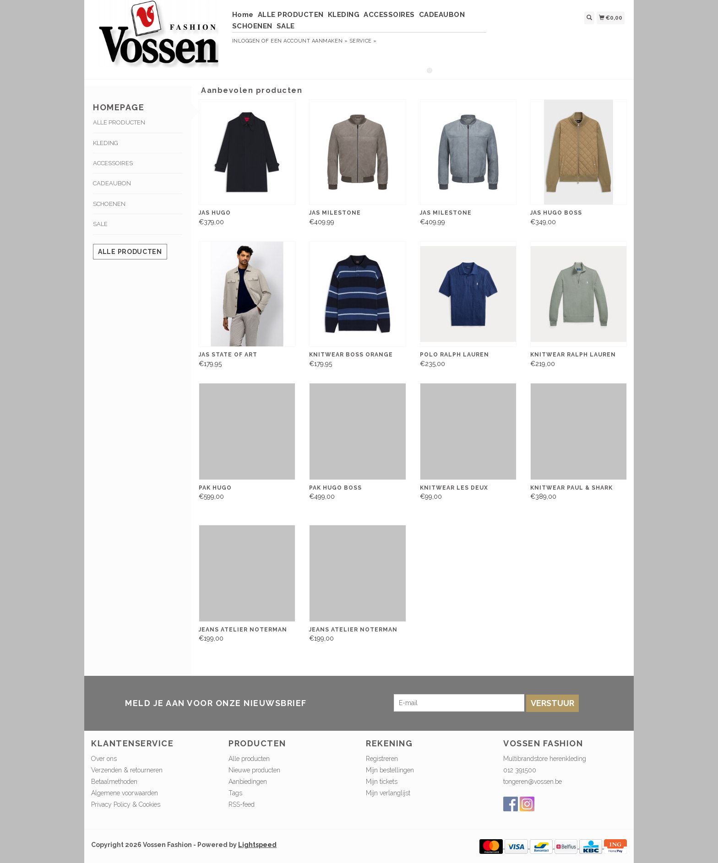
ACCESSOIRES (389, 15)
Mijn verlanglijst (388, 793)
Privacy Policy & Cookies (125, 804)
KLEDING (344, 15)
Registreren (382, 758)
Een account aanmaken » (309, 41)
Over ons (104, 758)
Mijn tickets (381, 781)
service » (363, 41)
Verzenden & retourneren (127, 770)
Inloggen (246, 41)
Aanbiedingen (247, 781)
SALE (286, 26)
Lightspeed (257, 844)
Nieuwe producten (254, 770)
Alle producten (130, 251)
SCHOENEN (252, 26)
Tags (235, 793)
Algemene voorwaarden (124, 793)
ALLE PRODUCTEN (291, 15)
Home (243, 15)
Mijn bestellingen (390, 770)
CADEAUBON (442, 15)
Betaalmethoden (114, 781)
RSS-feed (241, 804)
